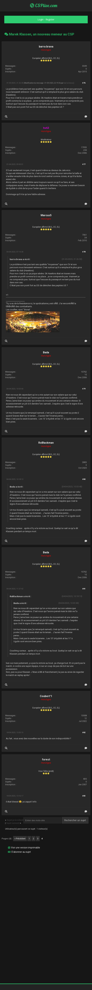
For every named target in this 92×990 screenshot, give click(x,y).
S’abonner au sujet (21, 852)
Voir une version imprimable (25, 847)
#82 (83, 732)
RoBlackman (46, 442)
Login (40, 19)
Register (50, 19)
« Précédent (20, 838)
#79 (83, 389)
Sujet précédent (15, 820)
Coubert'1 (46, 696)
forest (46, 759)
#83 (83, 796)
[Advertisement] (46, 879)
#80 (83, 479)
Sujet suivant (12, 823)
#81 (83, 589)
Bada (46, 352)
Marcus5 (46, 215)
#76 (83, 83)
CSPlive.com (43, 5)
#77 (83, 164)
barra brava (46, 46)
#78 (83, 252)
